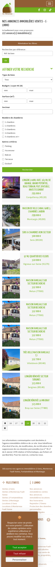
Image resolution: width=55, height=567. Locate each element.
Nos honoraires (36, 500)
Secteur (6, 107)
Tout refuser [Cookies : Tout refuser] (19, 553)
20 (33, 423)
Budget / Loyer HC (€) (12, 85)
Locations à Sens (9, 503)
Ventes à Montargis (10, 500)
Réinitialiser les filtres (27, 43)
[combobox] (27, 111)
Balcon (6, 154)
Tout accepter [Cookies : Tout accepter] (19, 547)
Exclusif (7, 163)
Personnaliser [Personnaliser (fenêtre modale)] (19, 559)
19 (28, 423)
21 (39, 423)
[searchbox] (4, 111)
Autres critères (9, 141)
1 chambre (8, 122)
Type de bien (8, 75)
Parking (7, 146)
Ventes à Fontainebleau (12, 497)
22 (45, 423)
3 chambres (8, 129)
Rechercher (27, 169)
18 (22, 423)
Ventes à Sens (8, 489)
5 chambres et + (10, 136)
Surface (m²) (8, 96)
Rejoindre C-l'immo (38, 503)
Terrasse (7, 159)
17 (16, 423)
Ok (5, 60)
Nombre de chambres (12, 117)
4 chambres (8, 133)
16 (11, 423)
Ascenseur (8, 150)
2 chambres (8, 125)
